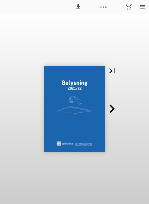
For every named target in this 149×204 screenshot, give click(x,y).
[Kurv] (128, 7)
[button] (78, 7)
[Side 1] (103, 7)
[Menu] (142, 7)
